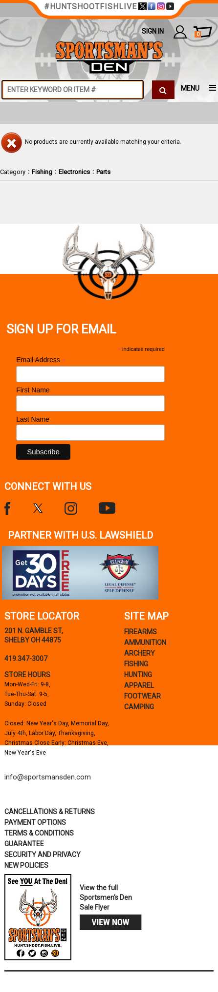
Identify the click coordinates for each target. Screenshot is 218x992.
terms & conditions (39, 833)
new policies (26, 865)
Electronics (74, 171)
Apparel (139, 685)
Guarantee (24, 844)
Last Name (32, 419)
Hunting (138, 675)
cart (198, 34)
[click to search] (163, 89)
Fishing (42, 171)
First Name (32, 390)
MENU (190, 88)
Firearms (140, 632)
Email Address (41, 360)
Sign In (153, 31)
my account (180, 31)
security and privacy (42, 854)
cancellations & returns (49, 812)
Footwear (142, 696)
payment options (35, 822)
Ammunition (145, 642)
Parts (103, 171)
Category (12, 171)
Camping (139, 707)
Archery (139, 653)
